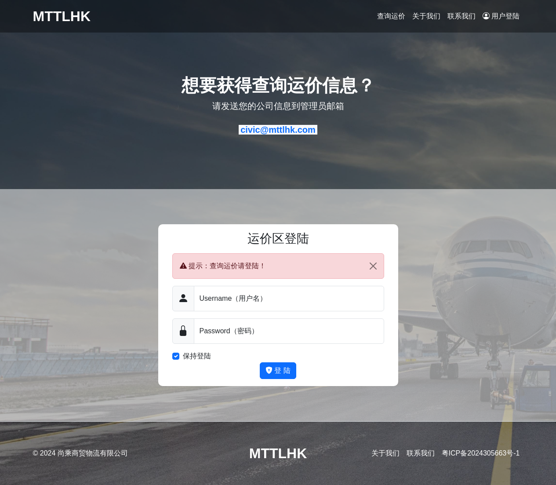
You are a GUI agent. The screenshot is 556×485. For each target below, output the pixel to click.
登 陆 (278, 370)
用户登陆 (501, 16)
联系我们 (461, 16)
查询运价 (391, 16)
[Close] (373, 266)
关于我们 (426, 16)
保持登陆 (197, 356)
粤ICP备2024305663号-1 (481, 453)
